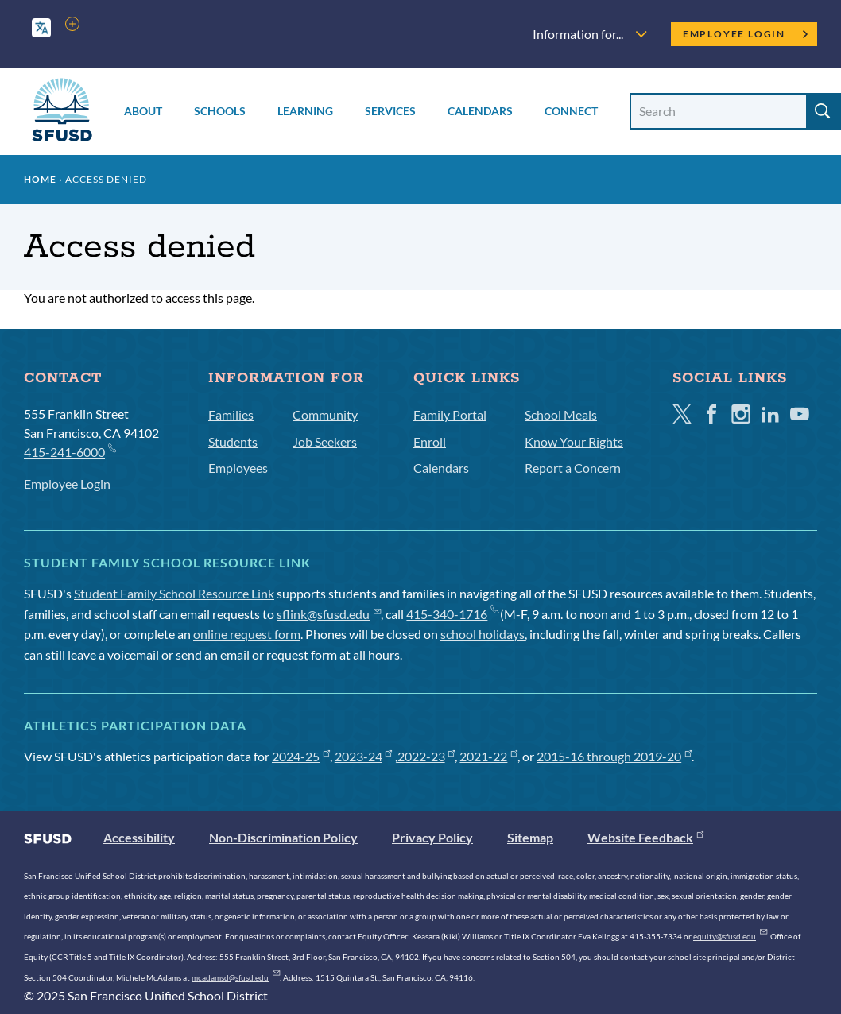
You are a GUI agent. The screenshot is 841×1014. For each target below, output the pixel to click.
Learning (305, 111)
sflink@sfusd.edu (329, 613)
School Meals (561, 414)
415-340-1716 (452, 613)
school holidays (482, 633)
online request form (246, 633)
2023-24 (364, 756)
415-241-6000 (69, 451)
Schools (220, 111)
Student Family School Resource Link (174, 593)
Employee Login (746, 34)
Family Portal (449, 414)
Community (325, 414)
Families (231, 414)
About (143, 111)
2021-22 (488, 756)
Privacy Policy (432, 837)
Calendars (480, 111)
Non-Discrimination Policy (283, 837)
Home (40, 179)
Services (390, 111)
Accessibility (139, 837)
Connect (571, 111)
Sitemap (530, 837)
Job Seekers (325, 441)
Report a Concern (573, 467)
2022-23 (426, 756)
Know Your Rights (574, 441)
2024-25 (301, 756)
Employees (238, 467)
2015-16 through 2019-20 (614, 756)
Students (233, 441)
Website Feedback (645, 837)
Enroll (429, 441)
